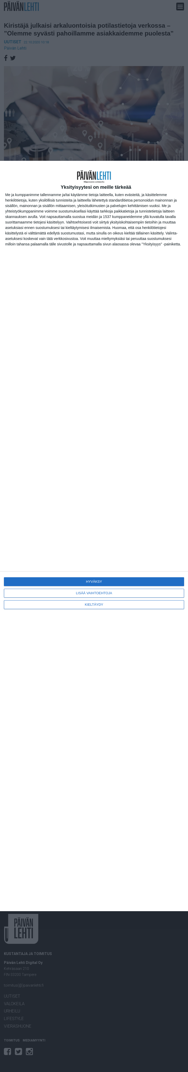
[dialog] (94, 536)
